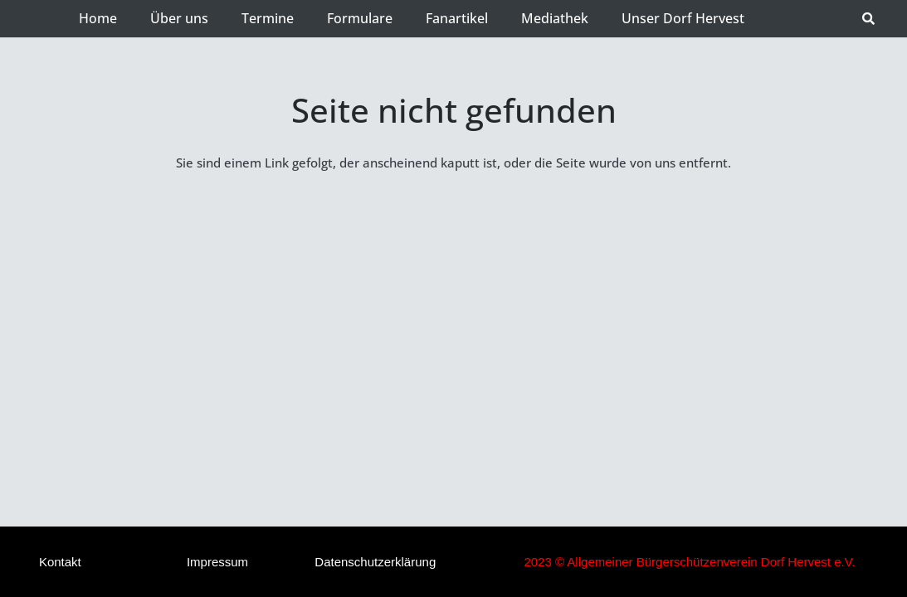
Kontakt (60, 562)
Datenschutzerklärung (375, 562)
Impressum (217, 562)
